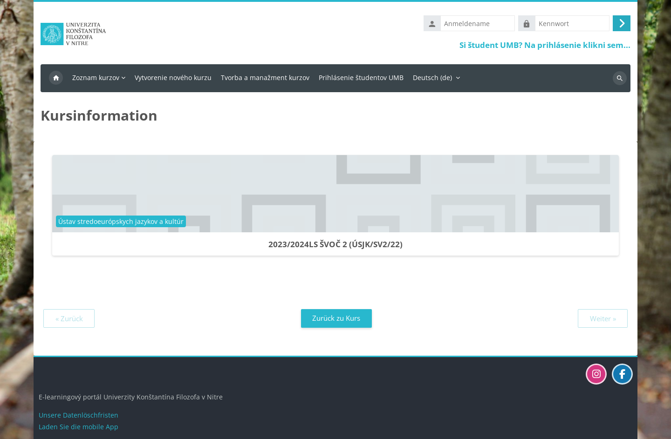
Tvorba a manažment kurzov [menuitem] (265, 77)
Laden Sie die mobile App (78, 426)
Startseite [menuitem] (56, 78)
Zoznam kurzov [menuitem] (95, 77)
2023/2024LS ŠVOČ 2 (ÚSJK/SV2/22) (335, 244)
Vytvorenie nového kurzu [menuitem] (173, 77)
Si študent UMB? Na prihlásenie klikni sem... (544, 45)
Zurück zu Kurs (336, 318)
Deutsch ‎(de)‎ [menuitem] (432, 77)
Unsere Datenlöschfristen (78, 415)
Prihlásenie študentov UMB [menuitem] (361, 77)
